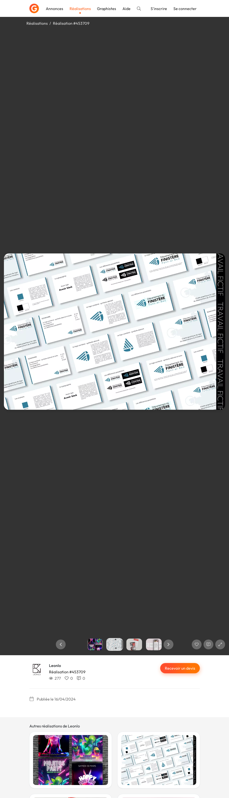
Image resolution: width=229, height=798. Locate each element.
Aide (126, 8)
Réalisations (80, 8)
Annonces (54, 8)
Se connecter (185, 8)
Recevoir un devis (180, 668)
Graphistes (106, 8)
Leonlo (55, 665)
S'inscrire (159, 8)
